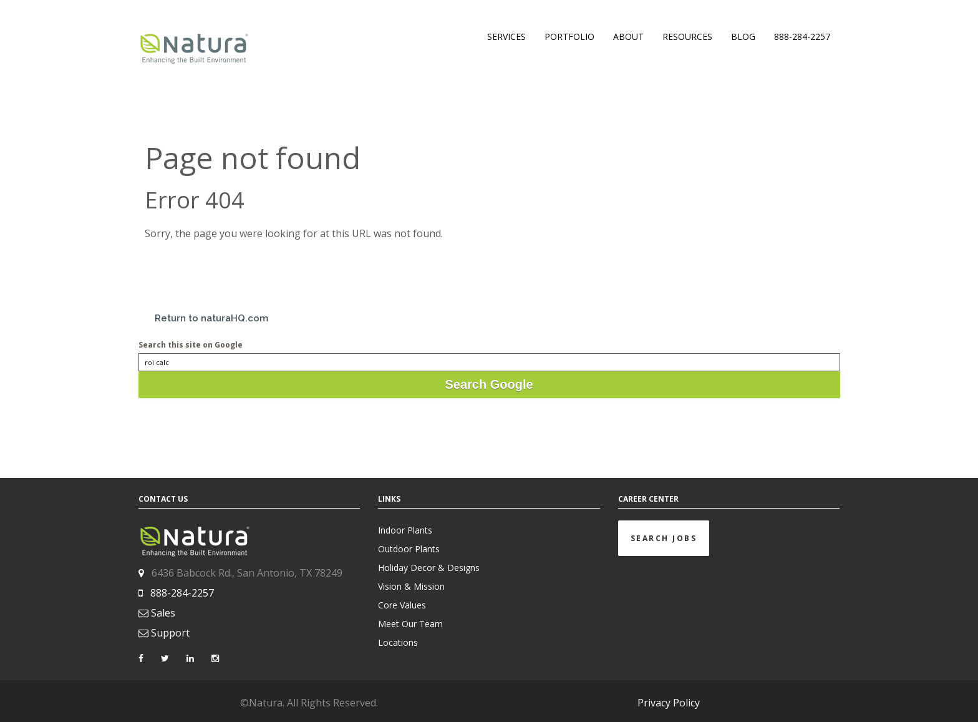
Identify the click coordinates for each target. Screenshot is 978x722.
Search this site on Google (190, 344)
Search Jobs (664, 538)
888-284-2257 (182, 593)
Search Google (489, 384)
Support (170, 633)
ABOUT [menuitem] (628, 36)
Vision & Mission (411, 586)
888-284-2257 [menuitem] (802, 36)
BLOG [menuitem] (743, 36)
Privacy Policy (668, 703)
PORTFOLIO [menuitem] (569, 36)
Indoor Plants (405, 530)
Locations (398, 642)
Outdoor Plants (409, 549)
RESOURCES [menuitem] (687, 36)
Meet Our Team (410, 624)
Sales (163, 613)
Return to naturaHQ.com (211, 318)
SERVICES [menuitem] (506, 36)
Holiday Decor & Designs (429, 567)
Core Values (402, 605)
